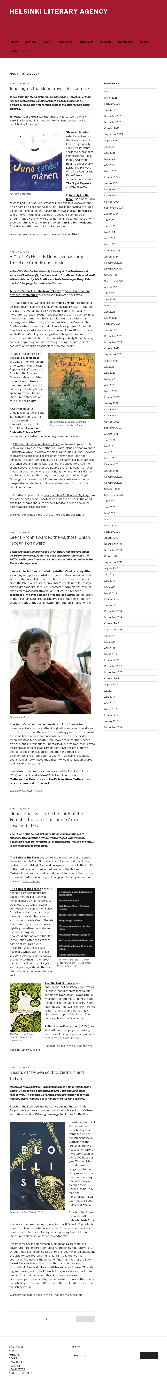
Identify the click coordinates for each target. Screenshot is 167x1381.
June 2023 (109, 287)
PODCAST (14, 1353)
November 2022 (113, 330)
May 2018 (109, 629)
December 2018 (113, 599)
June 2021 (109, 427)
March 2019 (110, 580)
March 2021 (110, 446)
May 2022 (109, 366)
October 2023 (111, 262)
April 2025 (109, 152)
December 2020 (113, 464)
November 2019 (113, 537)
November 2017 (113, 660)
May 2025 (109, 146)
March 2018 (110, 641)
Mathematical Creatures (26, 767)
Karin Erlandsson (83, 198)
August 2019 (111, 556)
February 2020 (112, 519)
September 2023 (113, 268)
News (14, 29)
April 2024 (109, 226)
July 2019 (109, 562)
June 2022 (109, 360)
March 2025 (110, 158)
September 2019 (113, 550)
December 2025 (113, 103)
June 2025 (109, 140)
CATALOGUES (16, 1349)
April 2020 (109, 507)
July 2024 (109, 207)
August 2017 (111, 672)
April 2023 (109, 299)
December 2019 (113, 531)
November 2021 (113, 403)
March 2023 (110, 305)
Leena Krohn (18, 559)
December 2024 (113, 177)
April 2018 (109, 635)
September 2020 (113, 482)
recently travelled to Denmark (30, 770)
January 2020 (111, 525)
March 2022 (110, 378)
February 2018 (112, 647)
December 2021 (113, 397)
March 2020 (110, 513)
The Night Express (78, 171)
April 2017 (109, 690)
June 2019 (109, 568)
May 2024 (109, 219)
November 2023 (113, 256)
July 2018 (109, 623)
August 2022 (111, 348)
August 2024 (111, 201)
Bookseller (59, 1267)
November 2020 (113, 470)
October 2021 (111, 409)
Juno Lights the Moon (24, 104)
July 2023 (109, 281)
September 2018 (113, 617)
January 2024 (111, 244)
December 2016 (113, 715)
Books (47, 29)
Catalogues (65, 29)
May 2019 (109, 574)
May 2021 (109, 433)
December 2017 (113, 653)
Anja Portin (26, 353)
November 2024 (113, 183)
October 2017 (111, 666)
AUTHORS (14, 1342)
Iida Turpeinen (32, 357)
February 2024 (112, 238)
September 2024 (113, 195)
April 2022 (109, 372)
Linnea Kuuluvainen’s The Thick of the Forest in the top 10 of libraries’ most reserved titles (46, 807)
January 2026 (111, 97)
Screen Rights (20, 38)
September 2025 (113, 122)
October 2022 (111, 336)
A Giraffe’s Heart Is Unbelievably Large (79, 151)
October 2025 (112, 116)
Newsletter (125, 29)
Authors (30, 29)
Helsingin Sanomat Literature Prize (37, 1255)
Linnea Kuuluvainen (57, 845)
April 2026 (109, 79)
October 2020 (112, 476)
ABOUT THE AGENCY (20, 1360)
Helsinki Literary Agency (59, 11)
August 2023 (111, 275)
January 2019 (111, 592)
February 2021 (111, 452)
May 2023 (109, 293)
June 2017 (109, 684)
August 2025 (111, 128)
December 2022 (113, 323)
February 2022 (112, 385)
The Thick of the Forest (25, 845)
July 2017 (109, 678)
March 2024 (110, 232)
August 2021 (111, 421)
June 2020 (109, 495)
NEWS (12, 1338)
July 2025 (109, 134)
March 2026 (110, 85)
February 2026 (112, 91)
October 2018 (111, 611)
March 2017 (110, 696)
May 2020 (109, 501)
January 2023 (111, 317)
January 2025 (111, 171)
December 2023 (113, 250)
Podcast (105, 29)
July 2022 (109, 354)
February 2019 (112, 586)
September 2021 (113, 415)
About (144, 29)
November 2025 (113, 109)
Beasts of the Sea (21, 361)
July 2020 (109, 489)
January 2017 (111, 709)
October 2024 (112, 189)
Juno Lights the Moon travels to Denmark (49, 76)
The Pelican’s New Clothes (65, 767)
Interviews (86, 29)
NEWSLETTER (17, 1357)
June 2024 (109, 213)
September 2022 (113, 342)
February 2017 (111, 702)
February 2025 (112, 164)
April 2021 (109, 440)
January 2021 (111, 458)
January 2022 (111, 391)
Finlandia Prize (52, 1259)
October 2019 (111, 543)
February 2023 (112, 311)
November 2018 (113, 605)
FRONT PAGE (16, 1335)
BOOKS (13, 1346)
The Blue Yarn (80, 175)
